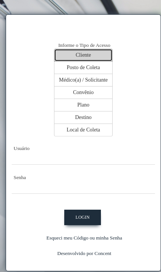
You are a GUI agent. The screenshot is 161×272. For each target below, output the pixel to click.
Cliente (83, 55)
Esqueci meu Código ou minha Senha (84, 238)
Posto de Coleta (83, 67)
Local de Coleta (83, 130)
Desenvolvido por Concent (84, 253)
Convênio (83, 92)
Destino (83, 117)
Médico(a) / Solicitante (83, 80)
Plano (83, 105)
